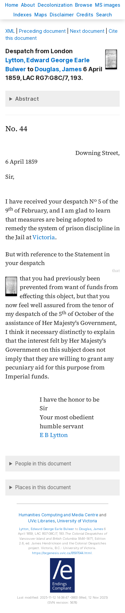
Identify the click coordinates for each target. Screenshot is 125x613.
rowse (83, 5)
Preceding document (42, 31)
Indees (22, 14)
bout (28, 5)
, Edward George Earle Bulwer (46, 529)
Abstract (27, 98)
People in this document (43, 463)
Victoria (43, 237)
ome (11, 5)
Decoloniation (55, 5)
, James (58, 69)
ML (10, 31)
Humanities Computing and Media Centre (58, 514)
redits (84, 14)
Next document (87, 31)
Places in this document (43, 487)
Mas (40, 14)
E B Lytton (54, 435)
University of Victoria (77, 520)
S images (107, 5)
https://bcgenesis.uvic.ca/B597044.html (62, 553)
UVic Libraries (41, 520)
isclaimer (62, 14)
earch (104, 14)
